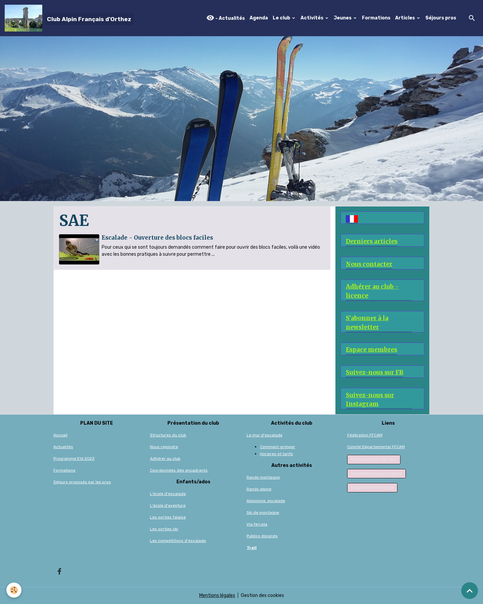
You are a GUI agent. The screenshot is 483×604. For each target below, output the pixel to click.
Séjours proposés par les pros (82, 482)
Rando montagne (263, 477)
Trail (252, 547)
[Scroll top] (469, 590)
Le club (282, 18)
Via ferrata (257, 524)
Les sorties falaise (168, 517)
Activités (312, 18)
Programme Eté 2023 (74, 458)
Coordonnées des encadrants (179, 470)
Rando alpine (259, 489)
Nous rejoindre (164, 446)
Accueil (60, 435)
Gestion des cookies (262, 595)
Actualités (63, 446)
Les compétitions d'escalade (178, 540)
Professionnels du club (373, 459)
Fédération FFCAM (364, 435)
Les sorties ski (164, 529)
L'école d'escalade (168, 493)
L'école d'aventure (167, 505)
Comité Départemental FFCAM (376, 446)
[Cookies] (14, 590)
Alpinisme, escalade (266, 500)
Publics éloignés (262, 536)
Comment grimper (277, 446)
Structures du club (168, 435)
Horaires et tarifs (276, 453)
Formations (376, 18)
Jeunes (343, 18)
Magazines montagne (372, 487)
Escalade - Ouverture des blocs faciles (157, 237)
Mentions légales (217, 595)
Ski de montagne (263, 512)
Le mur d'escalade (264, 435)
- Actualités (225, 17)
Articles (405, 18)
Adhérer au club (165, 458)
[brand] (69, 18)
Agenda (259, 18)
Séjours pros (440, 18)
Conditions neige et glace (376, 473)
